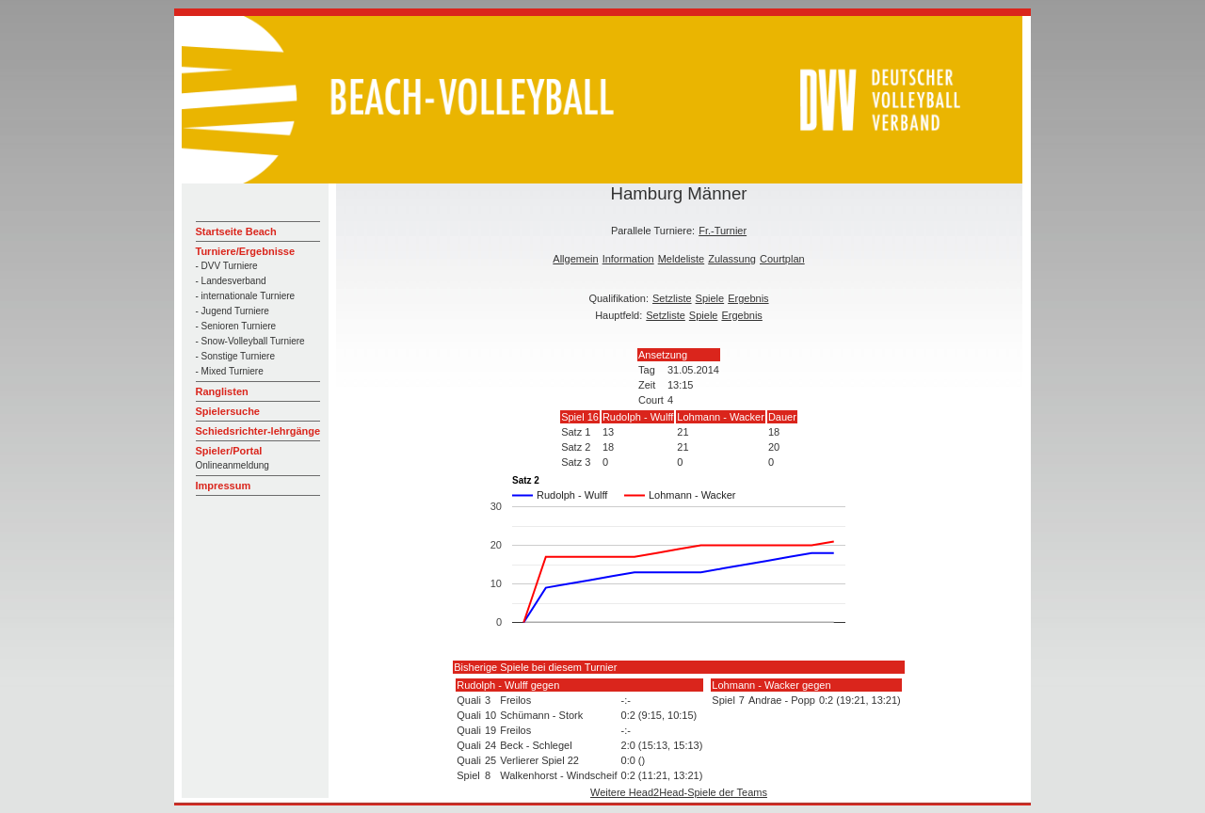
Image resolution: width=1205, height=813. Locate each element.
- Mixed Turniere (230, 371)
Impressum (223, 485)
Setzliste (672, 298)
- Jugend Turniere (232, 311)
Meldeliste (681, 258)
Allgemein (575, 258)
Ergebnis (748, 298)
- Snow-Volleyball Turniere (250, 341)
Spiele (710, 298)
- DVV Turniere (227, 266)
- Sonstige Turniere (236, 356)
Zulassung (732, 258)
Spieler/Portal (229, 450)
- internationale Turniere (246, 296)
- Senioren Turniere (236, 326)
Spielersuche (228, 411)
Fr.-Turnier (723, 230)
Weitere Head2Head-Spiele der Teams (678, 792)
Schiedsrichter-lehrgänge (258, 431)
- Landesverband (231, 281)
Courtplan (782, 258)
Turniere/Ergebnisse (246, 251)
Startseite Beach (236, 231)
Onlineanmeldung (232, 465)
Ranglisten (222, 391)
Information (628, 258)
